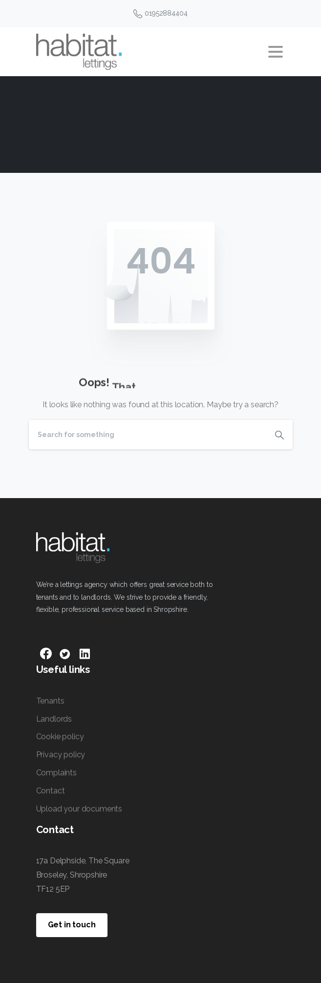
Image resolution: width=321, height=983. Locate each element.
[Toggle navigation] (275, 51)
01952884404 (160, 13)
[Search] (147, 434)
